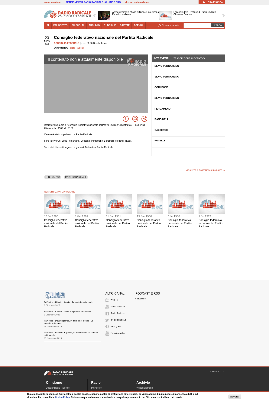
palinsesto (60, 25)
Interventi (161, 58)
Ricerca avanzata (170, 25)
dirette (125, 25)
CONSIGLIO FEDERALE (66, 43)
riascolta (78, 25)
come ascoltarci (52, 2)
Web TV (114, 300)
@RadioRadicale (118, 320)
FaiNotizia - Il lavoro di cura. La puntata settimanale (67, 311)
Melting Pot (116, 326)
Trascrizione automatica (189, 58)
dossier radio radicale (137, 2)
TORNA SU (215, 371)
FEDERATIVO (52, 177)
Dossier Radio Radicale (58, 388)
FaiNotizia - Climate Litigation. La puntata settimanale (68, 302)
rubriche (110, 25)
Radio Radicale (118, 306)
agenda (139, 25)
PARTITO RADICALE (76, 177)
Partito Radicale (77, 48)
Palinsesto (96, 388)
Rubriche (141, 299)
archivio (94, 25)
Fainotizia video (118, 333)
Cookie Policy (62, 397)
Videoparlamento (145, 388)
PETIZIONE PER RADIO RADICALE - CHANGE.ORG (93, 2)
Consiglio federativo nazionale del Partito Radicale (56, 223)
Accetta (234, 396)
